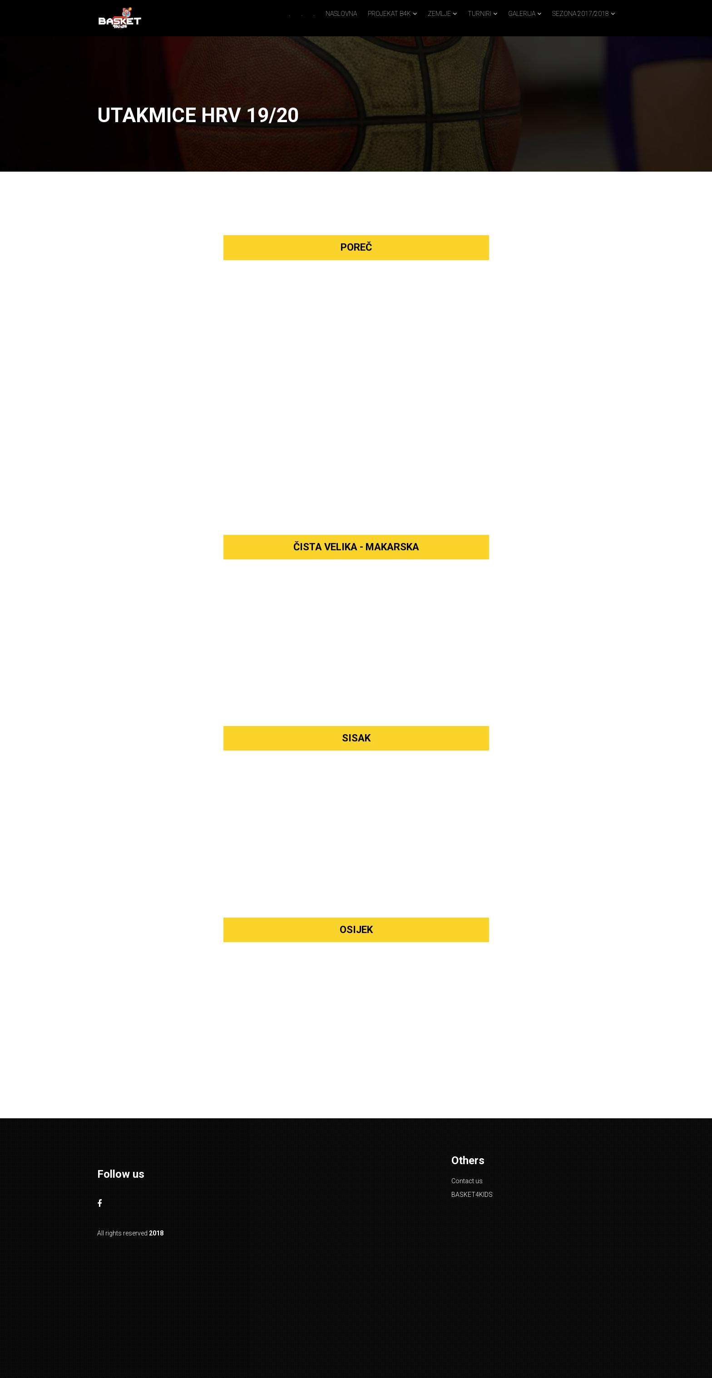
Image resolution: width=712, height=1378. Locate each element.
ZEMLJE (439, 13)
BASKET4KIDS (472, 1194)
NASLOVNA (341, 13)
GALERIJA (521, 13)
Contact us (467, 1181)
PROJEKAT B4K (389, 13)
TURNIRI (479, 13)
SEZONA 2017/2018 (580, 13)
